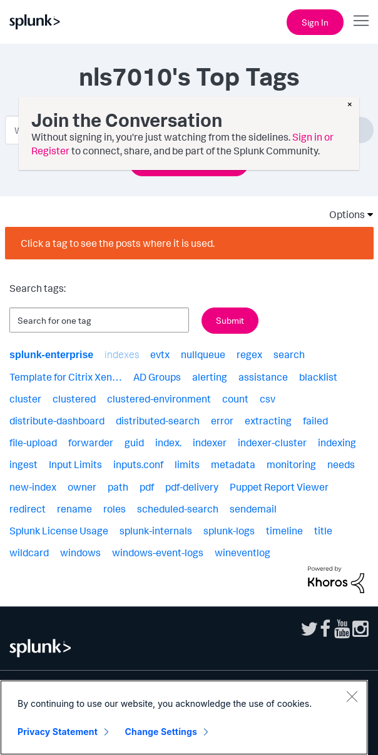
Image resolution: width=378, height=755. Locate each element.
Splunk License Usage (58, 530)
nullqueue (203, 354)
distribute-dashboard (57, 420)
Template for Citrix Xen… (65, 377)
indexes (122, 354)
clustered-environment (159, 398)
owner (82, 487)
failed (315, 420)
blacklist (318, 377)
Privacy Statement (58, 731)
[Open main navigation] (361, 20)
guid (134, 442)
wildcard (29, 552)
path (118, 487)
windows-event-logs (157, 552)
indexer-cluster (272, 442)
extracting (268, 420)
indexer (210, 442)
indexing (337, 442)
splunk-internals (156, 530)
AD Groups (157, 377)
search (289, 354)
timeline (284, 530)
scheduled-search (177, 508)
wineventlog (242, 552)
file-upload (33, 442)
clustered (74, 398)
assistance (263, 377)
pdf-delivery (191, 487)
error (222, 420)
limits (187, 464)
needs (341, 464)
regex (249, 354)
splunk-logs (229, 530)
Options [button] (343, 214)
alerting (209, 377)
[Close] (351, 696)
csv (267, 398)
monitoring (291, 464)
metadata (233, 464)
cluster (25, 398)
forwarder (90, 442)
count (235, 398)
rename (74, 508)
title (323, 530)
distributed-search (158, 420)
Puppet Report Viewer (279, 487)
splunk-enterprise (51, 354)
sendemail (253, 508)
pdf (147, 487)
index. (168, 442)
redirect (27, 508)
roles (114, 508)
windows (80, 552)
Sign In (315, 22)
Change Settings (161, 731)
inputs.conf (138, 464)
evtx (160, 354)
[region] (184, 717)
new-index (32, 487)
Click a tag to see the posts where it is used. (118, 243)
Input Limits (75, 464)
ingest (23, 464)
